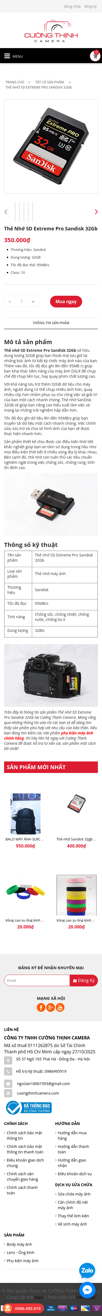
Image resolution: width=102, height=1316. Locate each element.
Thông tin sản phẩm (51, 323)
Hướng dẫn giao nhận (72, 1162)
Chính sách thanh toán (22, 1190)
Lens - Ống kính (20, 1252)
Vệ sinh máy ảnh (72, 1224)
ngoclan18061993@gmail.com (43, 1083)
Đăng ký (90, 6)
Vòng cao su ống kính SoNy (27, 920)
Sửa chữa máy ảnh (74, 1194)
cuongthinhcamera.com (38, 1093)
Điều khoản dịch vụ (75, 1173)
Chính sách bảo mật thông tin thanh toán (25, 1149)
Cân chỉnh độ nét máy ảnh (73, 1205)
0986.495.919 (28, 1308)
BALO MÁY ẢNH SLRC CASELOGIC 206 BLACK (42, 839)
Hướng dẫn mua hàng (72, 1135)
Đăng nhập (72, 6)
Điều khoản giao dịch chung (25, 1162)
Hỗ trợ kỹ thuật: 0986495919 (41, 1071)
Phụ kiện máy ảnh (23, 1260)
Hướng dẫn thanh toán (73, 1149)
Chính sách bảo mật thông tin (24, 1135)
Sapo (38, 1297)
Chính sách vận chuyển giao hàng (22, 1176)
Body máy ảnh (19, 1244)
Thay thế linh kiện (73, 1215)
